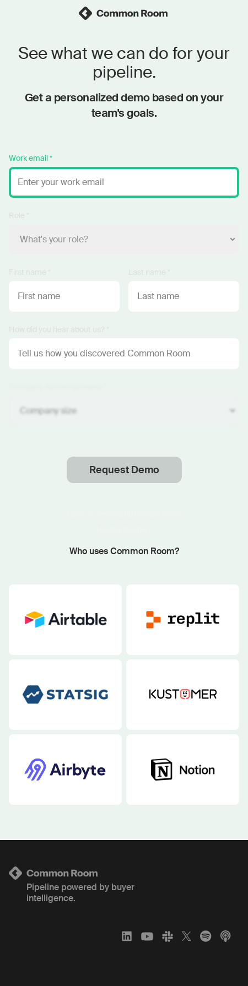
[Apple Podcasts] (225, 936)
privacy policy (157, 514)
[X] (186, 936)
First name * (30, 272)
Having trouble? (124, 529)
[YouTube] (147, 936)
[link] (124, 13)
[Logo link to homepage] (124, 873)
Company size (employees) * (57, 386)
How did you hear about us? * (59, 329)
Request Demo (124, 469)
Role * (19, 215)
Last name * (149, 272)
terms (107, 514)
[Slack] (167, 936)
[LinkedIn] (126, 936)
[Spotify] (205, 936)
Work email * (30, 158)
